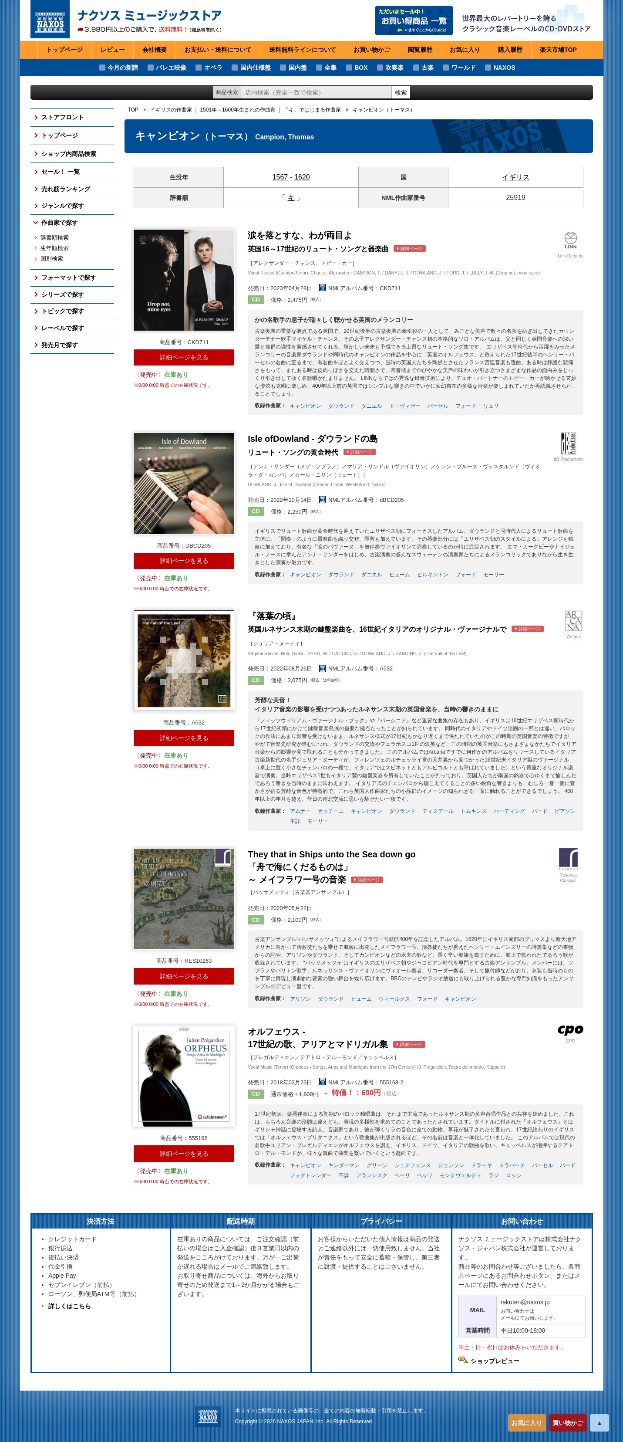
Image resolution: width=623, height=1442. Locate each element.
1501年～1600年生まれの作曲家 (237, 110)
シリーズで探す (62, 294)
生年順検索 (54, 248)
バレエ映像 (171, 67)
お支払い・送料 (218, 50)
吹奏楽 (394, 67)
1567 (280, 177)
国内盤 (298, 67)
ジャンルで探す (62, 205)
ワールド (463, 67)
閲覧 (420, 50)
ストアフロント (62, 117)
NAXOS (504, 67)
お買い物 (372, 50)
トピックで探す (62, 311)
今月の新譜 (123, 67)
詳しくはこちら (69, 1306)
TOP (133, 110)
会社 (154, 50)
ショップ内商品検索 (68, 153)
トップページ (64, 49)
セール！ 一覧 (60, 171)
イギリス (516, 177)
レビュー (113, 49)
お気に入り (527, 1422)
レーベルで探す (62, 328)
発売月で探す (59, 345)
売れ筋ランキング (65, 189)
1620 (302, 177)
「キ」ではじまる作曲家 (312, 110)
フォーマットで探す (68, 277)
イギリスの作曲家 (171, 110)
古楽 (427, 67)
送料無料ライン (302, 50)
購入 (510, 50)
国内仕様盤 (255, 67)
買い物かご (567, 1422)
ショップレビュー (495, 1360)
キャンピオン (384, 110)
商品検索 (227, 92)
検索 (401, 92)
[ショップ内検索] (316, 92)
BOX (360, 67)
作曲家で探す (59, 222)
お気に (465, 50)
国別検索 (51, 259)
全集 (330, 67)
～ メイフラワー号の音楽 (332, 867)
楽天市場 (558, 50)
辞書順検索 (54, 238)
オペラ (213, 67)
